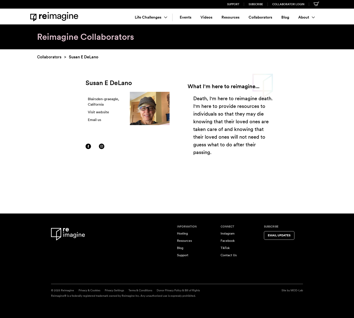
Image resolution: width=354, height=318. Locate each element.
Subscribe (256, 4)
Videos (206, 17)
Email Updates (279, 235)
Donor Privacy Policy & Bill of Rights (178, 290)
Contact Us (229, 255)
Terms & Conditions (140, 290)
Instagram (228, 233)
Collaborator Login (288, 4)
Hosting (182, 233)
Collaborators (260, 17)
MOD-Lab (297, 290)
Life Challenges (151, 17)
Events (185, 17)
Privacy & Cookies (89, 290)
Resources (230, 17)
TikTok (225, 248)
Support (233, 4)
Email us (94, 120)
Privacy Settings (114, 290)
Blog (285, 17)
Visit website (98, 112)
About (306, 17)
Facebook (228, 240)
